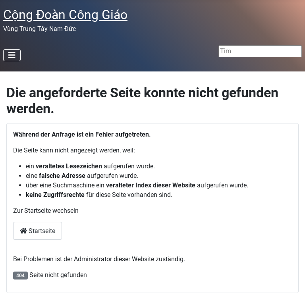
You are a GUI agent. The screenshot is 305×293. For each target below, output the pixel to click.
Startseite (37, 231)
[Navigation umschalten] (12, 55)
